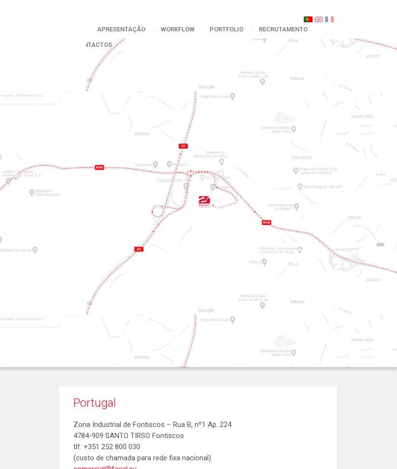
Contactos (93, 44)
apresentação (121, 29)
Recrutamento (283, 29)
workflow (178, 29)
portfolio (226, 29)
